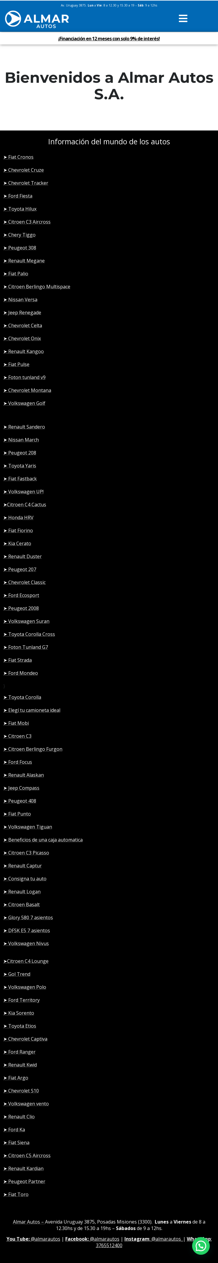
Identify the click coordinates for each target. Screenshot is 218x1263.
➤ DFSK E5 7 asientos (26, 930)
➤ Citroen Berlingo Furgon (32, 749)
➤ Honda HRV (18, 517)
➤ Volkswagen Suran (26, 621)
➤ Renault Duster (22, 556)
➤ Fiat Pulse (16, 364)
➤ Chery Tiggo (19, 235)
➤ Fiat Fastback (20, 478)
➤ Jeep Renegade (22, 312)
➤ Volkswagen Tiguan (27, 827)
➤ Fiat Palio (15, 273)
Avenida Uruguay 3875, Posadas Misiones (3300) (98, 1222)
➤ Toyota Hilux (19, 209)
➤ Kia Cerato (17, 543)
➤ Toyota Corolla (22, 697)
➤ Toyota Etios (19, 1026)
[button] (183, 18)
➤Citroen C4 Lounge (26, 961)
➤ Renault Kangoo (23, 351)
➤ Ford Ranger (19, 1052)
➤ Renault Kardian (23, 1168)
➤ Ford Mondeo (20, 673)
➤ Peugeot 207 (19, 569)
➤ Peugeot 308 (19, 247)
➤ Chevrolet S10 (21, 1090)
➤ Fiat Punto (17, 814)
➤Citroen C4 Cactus (24, 504)
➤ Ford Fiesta (17, 196)
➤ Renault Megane (24, 260)
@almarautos (33, 1239)
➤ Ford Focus (17, 762)
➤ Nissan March (21, 440)
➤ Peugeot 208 (19, 452)
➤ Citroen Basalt (21, 904)
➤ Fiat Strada (17, 660)
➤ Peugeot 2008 (21, 608)
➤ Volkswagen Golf (24, 403)
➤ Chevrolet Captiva (25, 1039)
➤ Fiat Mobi (16, 723)
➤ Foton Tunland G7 (25, 647)
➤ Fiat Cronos (18, 157)
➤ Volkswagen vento (26, 1103)
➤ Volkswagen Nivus (26, 943)
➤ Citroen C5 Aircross (27, 1155)
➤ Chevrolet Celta (22, 325)
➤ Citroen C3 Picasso (26, 852)
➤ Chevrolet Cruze (23, 170)
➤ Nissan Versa (20, 299)
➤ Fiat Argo (15, 1077)
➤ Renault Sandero (24, 427)
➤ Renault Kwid (20, 1065)
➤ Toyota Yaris (19, 465)
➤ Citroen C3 (17, 736)
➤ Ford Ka (14, 1129)
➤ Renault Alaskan (23, 775)
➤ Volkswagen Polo (24, 987)
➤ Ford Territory (21, 1000)
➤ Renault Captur (22, 865)
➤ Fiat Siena (16, 1142)
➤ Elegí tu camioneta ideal (31, 710)
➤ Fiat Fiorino (18, 530)
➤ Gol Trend (16, 974)
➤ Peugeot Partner (24, 1181)
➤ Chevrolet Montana (27, 390)
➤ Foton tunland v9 (24, 377)
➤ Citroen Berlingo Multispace (36, 286)
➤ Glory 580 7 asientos (28, 917)
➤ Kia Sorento (18, 1013)
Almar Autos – (29, 1222)
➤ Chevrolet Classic (24, 582)
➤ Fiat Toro (16, 1194)
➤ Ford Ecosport (21, 595)
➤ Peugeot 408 (19, 801)
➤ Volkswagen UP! (23, 491)
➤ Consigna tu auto (24, 878)
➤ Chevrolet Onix (22, 338)
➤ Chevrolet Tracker (25, 183)
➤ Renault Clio (19, 1116)
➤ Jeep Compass (21, 788)
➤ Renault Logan (22, 891)
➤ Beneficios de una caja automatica (43, 840)
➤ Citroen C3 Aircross (27, 222)
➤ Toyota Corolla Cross (29, 634)
